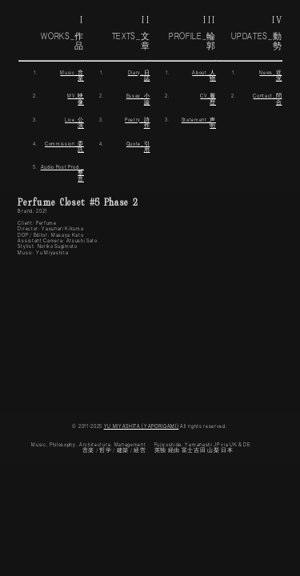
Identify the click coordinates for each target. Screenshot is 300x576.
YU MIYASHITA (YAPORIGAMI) (141, 427)
